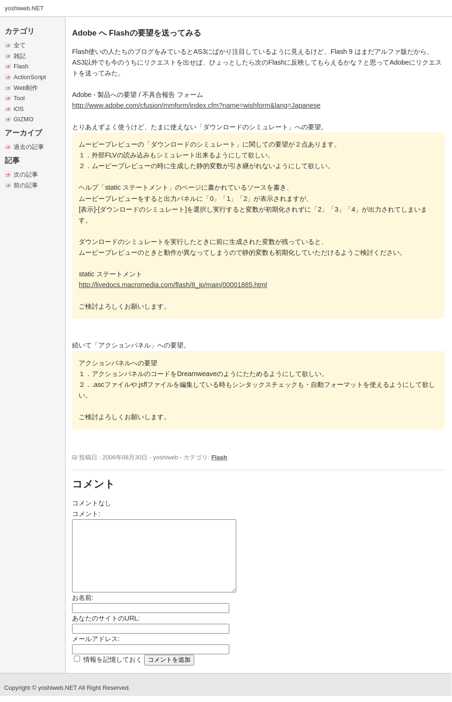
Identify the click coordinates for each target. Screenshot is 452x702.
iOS (19, 108)
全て (20, 45)
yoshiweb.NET (24, 8)
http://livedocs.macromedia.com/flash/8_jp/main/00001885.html (173, 284)
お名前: (83, 597)
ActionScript (30, 77)
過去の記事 (29, 146)
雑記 (20, 55)
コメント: (86, 513)
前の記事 (26, 185)
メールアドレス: (96, 639)
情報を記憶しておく (112, 659)
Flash (21, 66)
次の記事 (26, 174)
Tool (19, 98)
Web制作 (26, 87)
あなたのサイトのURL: (106, 618)
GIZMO (23, 119)
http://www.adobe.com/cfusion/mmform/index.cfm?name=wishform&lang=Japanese (196, 105)
